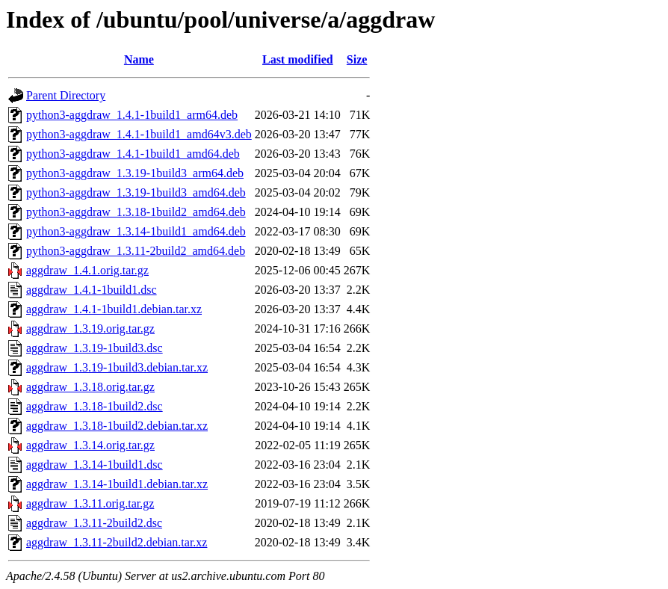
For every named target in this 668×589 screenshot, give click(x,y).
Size (357, 59)
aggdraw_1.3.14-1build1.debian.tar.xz (117, 484)
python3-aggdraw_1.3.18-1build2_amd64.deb (136, 212)
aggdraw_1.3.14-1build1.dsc (94, 464)
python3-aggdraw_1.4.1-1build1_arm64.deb (132, 114)
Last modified (297, 59)
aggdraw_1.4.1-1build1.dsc (91, 289)
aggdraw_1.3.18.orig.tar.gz (90, 386)
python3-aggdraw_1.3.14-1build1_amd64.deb (136, 231)
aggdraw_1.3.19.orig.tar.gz (90, 328)
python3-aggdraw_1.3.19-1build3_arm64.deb (135, 173)
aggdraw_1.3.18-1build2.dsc (94, 406)
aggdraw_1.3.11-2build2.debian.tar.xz (116, 542)
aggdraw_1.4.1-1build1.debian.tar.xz (114, 309)
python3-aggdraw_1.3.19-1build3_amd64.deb (136, 192)
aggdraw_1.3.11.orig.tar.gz (90, 503)
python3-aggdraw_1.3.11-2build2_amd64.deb (135, 250)
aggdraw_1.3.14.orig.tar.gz (90, 445)
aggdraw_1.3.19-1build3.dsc (94, 348)
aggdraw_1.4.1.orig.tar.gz (87, 270)
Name (139, 59)
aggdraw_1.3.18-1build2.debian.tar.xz (117, 425)
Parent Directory (65, 95)
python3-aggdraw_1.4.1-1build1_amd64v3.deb (139, 134)
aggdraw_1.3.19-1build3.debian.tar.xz (117, 367)
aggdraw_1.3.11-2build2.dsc (94, 522)
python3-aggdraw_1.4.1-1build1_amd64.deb (133, 153)
